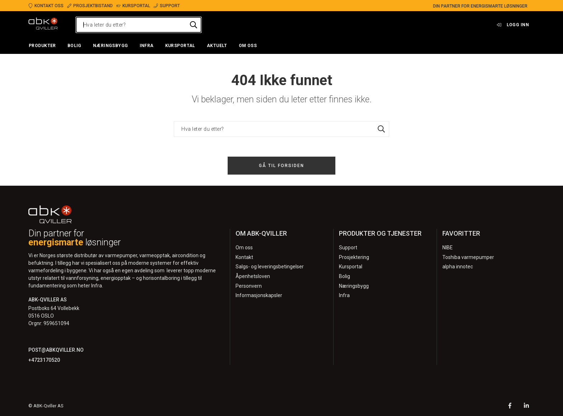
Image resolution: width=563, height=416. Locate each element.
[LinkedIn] (526, 406)
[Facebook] (510, 406)
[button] (42, 46)
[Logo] (43, 24)
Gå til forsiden (281, 165)
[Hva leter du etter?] (138, 25)
